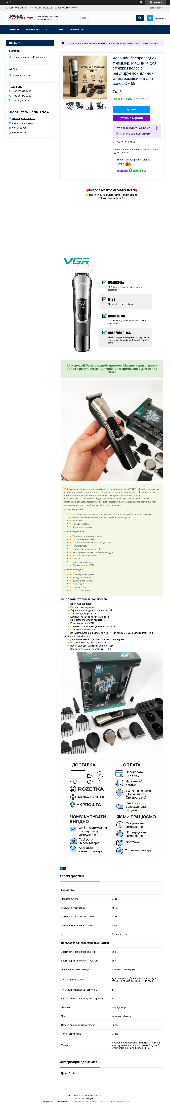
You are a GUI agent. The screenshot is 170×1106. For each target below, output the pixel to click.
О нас (60, 29)
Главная (14, 29)
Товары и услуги (36, 29)
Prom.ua (99, 1095)
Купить (131, 109)
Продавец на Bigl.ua (85, 1098)
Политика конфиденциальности (114, 1101)
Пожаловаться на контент (85, 1101)
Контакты (76, 29)
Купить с (131, 118)
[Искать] (140, 18)
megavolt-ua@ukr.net (22, 123)
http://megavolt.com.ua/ (23, 118)
